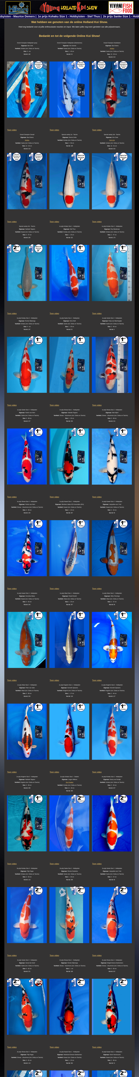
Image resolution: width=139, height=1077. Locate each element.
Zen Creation (69, 782)
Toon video (12, 130)
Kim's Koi (112, 140)
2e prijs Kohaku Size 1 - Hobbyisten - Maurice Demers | (44, 16)
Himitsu (112, 48)
